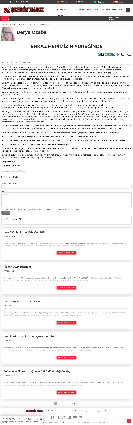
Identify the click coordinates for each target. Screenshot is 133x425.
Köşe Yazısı (15, 171)
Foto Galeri (19, 2)
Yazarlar (13, 2)
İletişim (105, 411)
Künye (98, 411)
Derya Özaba (6, 171)
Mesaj (4, 191)
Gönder (6, 213)
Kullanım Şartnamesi (87, 411)
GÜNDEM (63, 10)
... (70, 403)
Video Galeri (26, 2)
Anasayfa (7, 2)
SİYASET (89, 10)
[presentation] (59, 16)
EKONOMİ (106, 10)
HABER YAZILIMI (59, 422)
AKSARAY (72, 10)
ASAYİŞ (81, 10)
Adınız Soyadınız (9, 184)
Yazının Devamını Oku (66, 253)
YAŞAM (97, 10)
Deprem (23, 171)
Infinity (74, 403)
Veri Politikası (74, 411)
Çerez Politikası (62, 411)
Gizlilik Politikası (50, 411)
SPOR (114, 10)
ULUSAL (122, 10)
